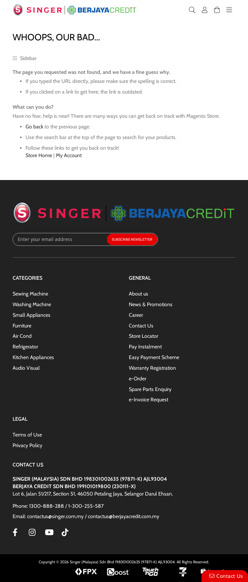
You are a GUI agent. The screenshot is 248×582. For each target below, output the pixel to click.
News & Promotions (150, 304)
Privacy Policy (27, 445)
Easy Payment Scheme (154, 357)
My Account (69, 155)
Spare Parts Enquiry (150, 389)
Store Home (39, 155)
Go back (34, 127)
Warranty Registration (152, 368)
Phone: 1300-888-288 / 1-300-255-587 (58, 506)
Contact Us (141, 326)
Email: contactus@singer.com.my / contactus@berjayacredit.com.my (86, 516)
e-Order (137, 379)
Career (136, 315)
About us (138, 294)
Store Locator (143, 336)
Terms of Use (27, 435)
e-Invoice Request (148, 399)
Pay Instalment (145, 347)
